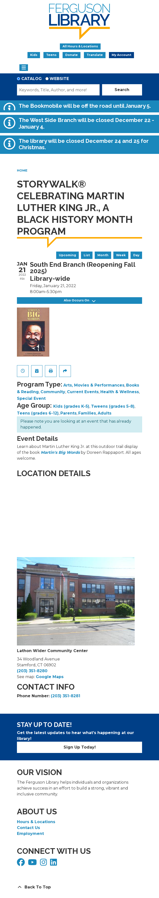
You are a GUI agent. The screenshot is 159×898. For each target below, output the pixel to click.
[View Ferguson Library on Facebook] (21, 863)
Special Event (31, 398)
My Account (121, 55)
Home (22, 170)
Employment (30, 833)
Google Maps (50, 676)
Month (102, 255)
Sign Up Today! (80, 747)
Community (52, 391)
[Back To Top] (79, 887)
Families (87, 413)
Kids (33, 55)
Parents (68, 413)
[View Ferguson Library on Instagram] (44, 863)
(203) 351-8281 (65, 696)
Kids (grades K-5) (71, 406)
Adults (104, 413)
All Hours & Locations (80, 46)
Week (121, 255)
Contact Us (28, 827)
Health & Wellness (119, 391)
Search (122, 89)
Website (59, 78)
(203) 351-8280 (32, 671)
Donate (71, 55)
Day (136, 255)
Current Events (83, 391)
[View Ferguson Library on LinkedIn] (54, 863)
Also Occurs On (79, 300)
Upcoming (67, 255)
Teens (51, 55)
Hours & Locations (36, 821)
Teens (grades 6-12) (38, 413)
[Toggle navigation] (23, 67)
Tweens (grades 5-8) (112, 406)
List (87, 255)
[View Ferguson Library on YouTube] (33, 863)
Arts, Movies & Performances (93, 385)
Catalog (31, 78)
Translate (95, 55)
